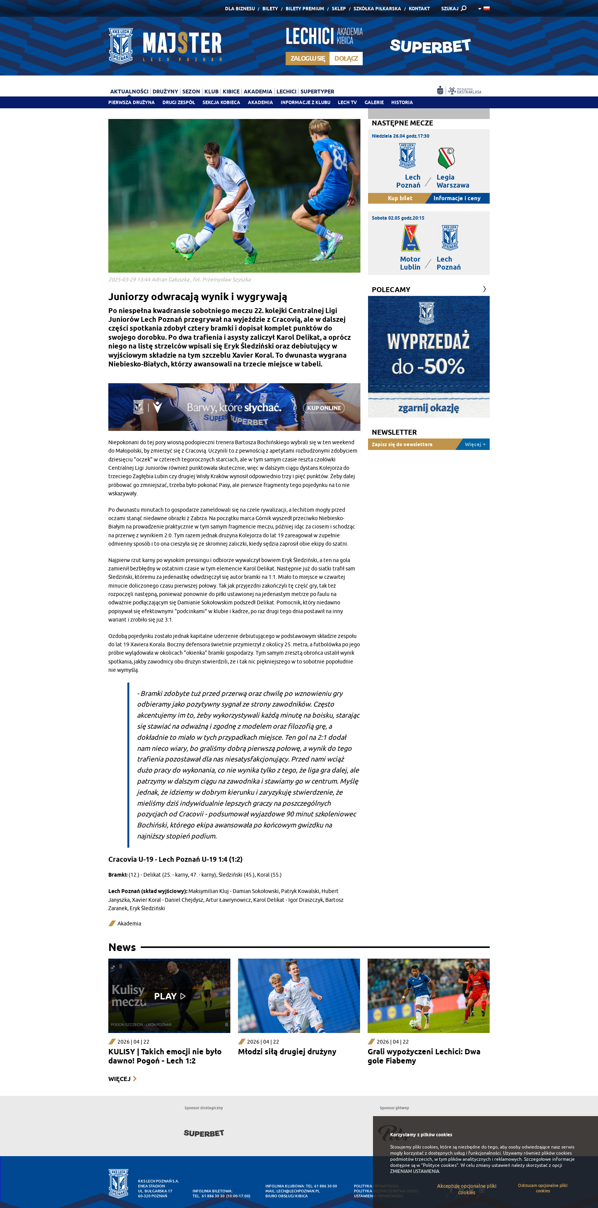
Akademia (260, 102)
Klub (211, 91)
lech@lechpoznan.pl (298, 1191)
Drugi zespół (178, 102)
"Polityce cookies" (439, 1165)
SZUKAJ (449, 8)
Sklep (339, 8)
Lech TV (347, 102)
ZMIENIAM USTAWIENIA (414, 1171)
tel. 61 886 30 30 (209, 1196)
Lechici (286, 91)
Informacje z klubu (305, 102)
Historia (402, 102)
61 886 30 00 (325, 1186)
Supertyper (317, 91)
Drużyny (165, 91)
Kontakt (419, 8)
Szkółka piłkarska (377, 8)
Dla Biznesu (240, 8)
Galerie (374, 102)
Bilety (270, 8)
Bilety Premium (305, 8)
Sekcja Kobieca (221, 102)
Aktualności (129, 91)
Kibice (231, 91)
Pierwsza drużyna (131, 102)
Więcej (119, 1079)
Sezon (191, 91)
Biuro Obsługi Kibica (286, 1196)
